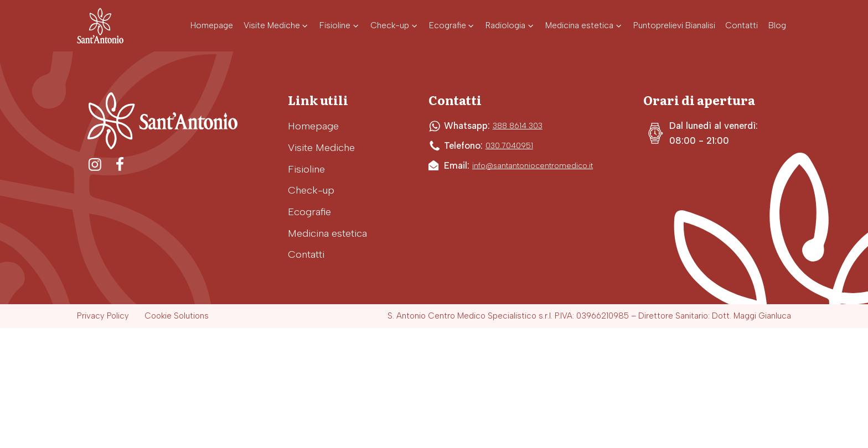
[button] (276, 26)
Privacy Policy (103, 316)
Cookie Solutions (176, 316)
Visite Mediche (321, 148)
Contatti (306, 254)
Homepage (313, 126)
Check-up (311, 190)
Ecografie (309, 212)
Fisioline (306, 169)
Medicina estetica (327, 233)
